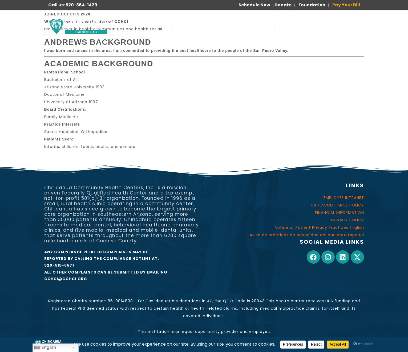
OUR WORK (225, 26)
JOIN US (259, 26)
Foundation (311, 5)
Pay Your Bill (346, 5)
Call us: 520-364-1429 (72, 5)
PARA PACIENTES (342, 26)
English (45, 347)
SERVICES (155, 26)
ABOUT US (189, 26)
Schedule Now (254, 5)
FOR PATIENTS (296, 26)
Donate (283, 5)
